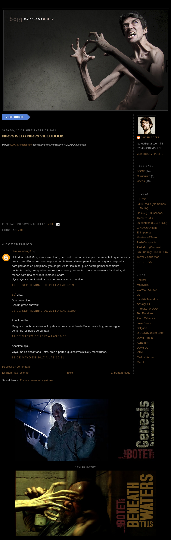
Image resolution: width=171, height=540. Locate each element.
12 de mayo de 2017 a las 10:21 (38, 357)
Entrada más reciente (15, 372)
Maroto (141, 362)
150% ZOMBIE (146, 218)
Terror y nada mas (148, 257)
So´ (14, 294)
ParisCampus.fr (146, 242)
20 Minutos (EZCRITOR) (152, 222)
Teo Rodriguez (146, 313)
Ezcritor (141, 279)
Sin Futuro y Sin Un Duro (152, 252)
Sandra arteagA (21, 251)
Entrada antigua (120, 372)
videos (22, 230)
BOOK (141, 171)
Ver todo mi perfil (150, 154)
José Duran (144, 323)
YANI (140, 352)
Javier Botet (150, 137)
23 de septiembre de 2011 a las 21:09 (44, 310)
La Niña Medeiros (148, 299)
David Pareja (145, 337)
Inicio (69, 372)
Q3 (138, 294)
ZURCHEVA (144, 261)
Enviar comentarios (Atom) (36, 380)
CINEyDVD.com (147, 227)
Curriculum (143, 176)
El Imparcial (144, 232)
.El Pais (141, 199)
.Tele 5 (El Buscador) (150, 213)
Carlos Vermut (145, 357)
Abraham (142, 342)
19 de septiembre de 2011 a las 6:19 (43, 285)
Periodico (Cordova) (149, 247)
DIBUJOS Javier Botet (150, 332)
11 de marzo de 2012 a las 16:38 (39, 336)
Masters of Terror (147, 237)
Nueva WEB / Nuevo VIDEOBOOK (33, 136)
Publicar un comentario (16, 366)
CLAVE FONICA (147, 289)
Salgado (142, 328)
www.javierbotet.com (21, 144)
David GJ (142, 347)
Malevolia (143, 284)
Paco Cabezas (146, 318)
